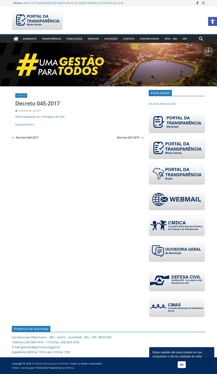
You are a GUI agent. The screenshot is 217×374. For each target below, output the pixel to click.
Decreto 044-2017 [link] (25, 137)
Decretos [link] (21, 95)
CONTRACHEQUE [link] (149, 38)
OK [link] (182, 364)
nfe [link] (185, 38)
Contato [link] (128, 38)
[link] (212, 21)
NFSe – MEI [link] (171, 38)
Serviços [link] (93, 38)
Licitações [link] (111, 38)
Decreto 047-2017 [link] (130, 137)
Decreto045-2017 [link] (25, 124)
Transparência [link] (51, 38)
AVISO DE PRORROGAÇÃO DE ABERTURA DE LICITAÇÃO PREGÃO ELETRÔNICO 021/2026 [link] (73, 3)
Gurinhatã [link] (29, 38)
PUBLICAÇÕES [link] (74, 38)
